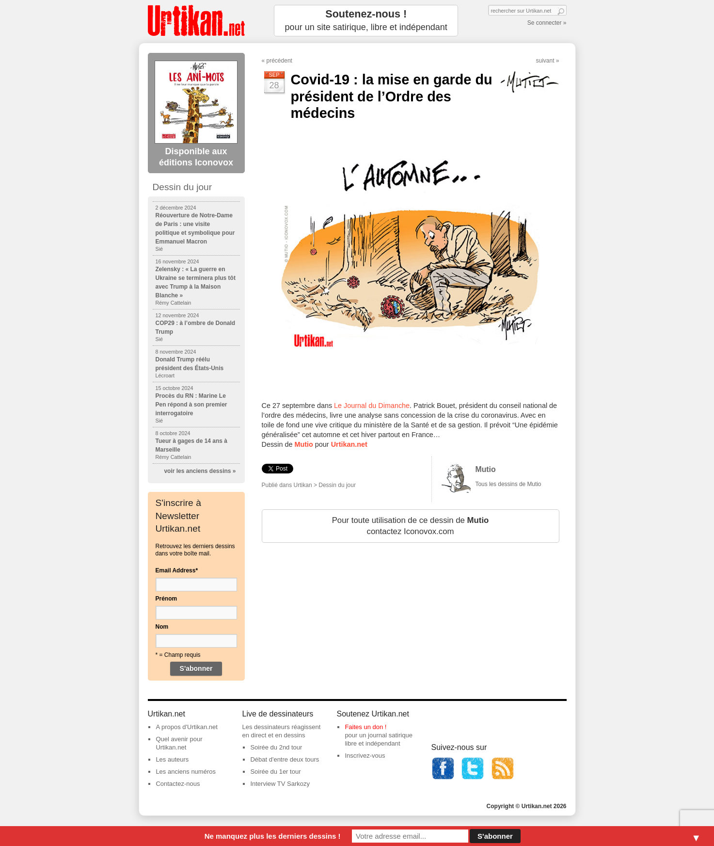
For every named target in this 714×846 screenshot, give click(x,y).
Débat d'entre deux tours (284, 759)
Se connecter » (547, 22)
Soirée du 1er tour (275, 771)
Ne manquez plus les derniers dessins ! (273, 836)
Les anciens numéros (186, 771)
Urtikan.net (349, 444)
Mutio (304, 444)
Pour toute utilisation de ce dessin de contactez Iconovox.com (410, 526)
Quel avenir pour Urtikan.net (179, 743)
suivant (545, 60)
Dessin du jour (337, 485)
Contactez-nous (178, 783)
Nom (162, 626)
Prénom (166, 598)
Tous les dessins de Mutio (508, 484)
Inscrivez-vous (365, 755)
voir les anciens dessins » (200, 471)
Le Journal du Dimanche (372, 405)
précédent (279, 60)
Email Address (177, 570)
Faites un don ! (365, 727)
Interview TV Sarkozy (280, 783)
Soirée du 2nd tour (276, 747)
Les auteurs (172, 759)
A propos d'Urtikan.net (187, 727)
